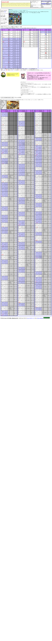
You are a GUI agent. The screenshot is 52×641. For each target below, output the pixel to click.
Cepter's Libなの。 (44, 3)
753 (5, 11)
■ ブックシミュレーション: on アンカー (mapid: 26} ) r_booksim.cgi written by (26, 209)
